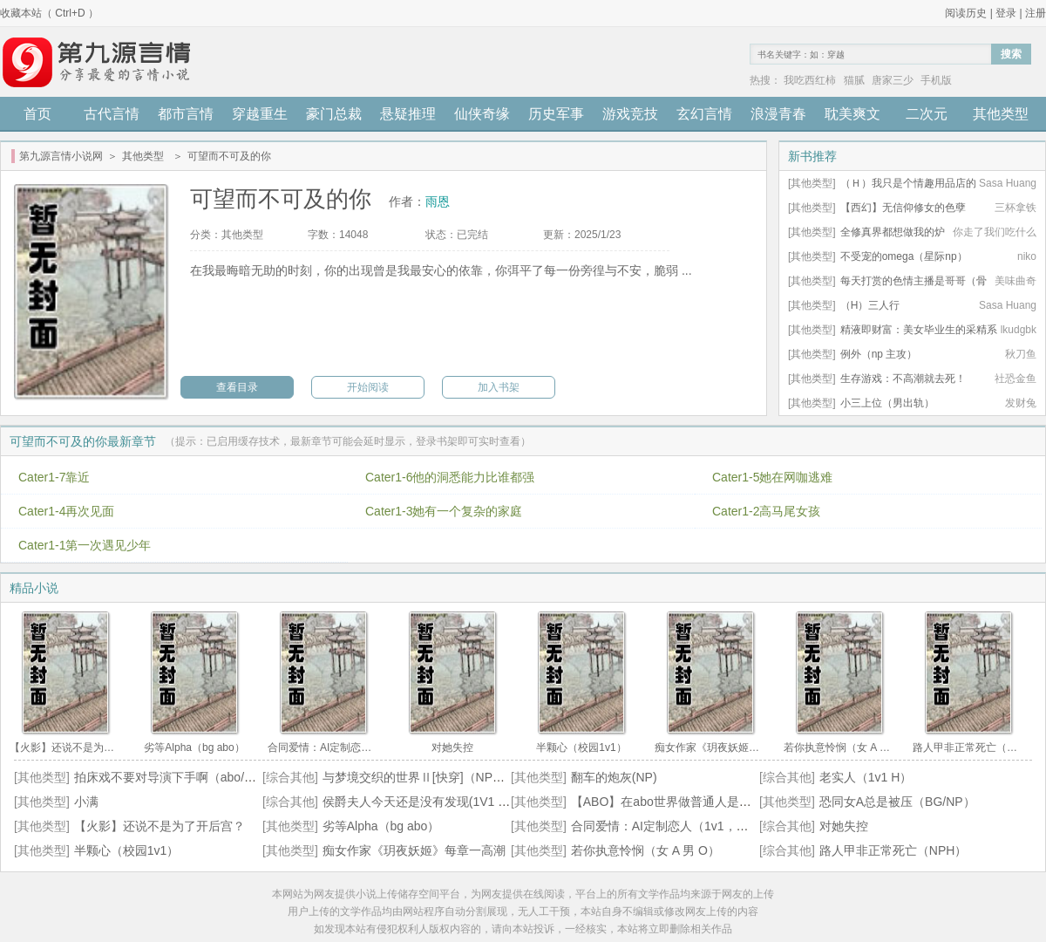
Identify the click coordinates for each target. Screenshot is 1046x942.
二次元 (927, 113)
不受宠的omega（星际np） (904, 256)
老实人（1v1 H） (866, 777)
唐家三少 (893, 80)
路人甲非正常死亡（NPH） (893, 850)
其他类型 (1001, 113)
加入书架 (499, 387)
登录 (1005, 13)
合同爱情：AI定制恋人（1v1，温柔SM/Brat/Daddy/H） (719, 826)
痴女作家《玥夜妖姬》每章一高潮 (414, 850)
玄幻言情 (704, 113)
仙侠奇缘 (482, 113)
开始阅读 (368, 387)
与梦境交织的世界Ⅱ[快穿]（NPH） (418, 777)
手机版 (936, 80)
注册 (1035, 13)
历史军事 (556, 113)
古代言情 (111, 113)
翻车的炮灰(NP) (614, 777)
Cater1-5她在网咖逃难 (772, 477)
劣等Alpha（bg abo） (381, 826)
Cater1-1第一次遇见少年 (84, 545)
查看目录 (237, 387)
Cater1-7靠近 (54, 477)
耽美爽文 (852, 113)
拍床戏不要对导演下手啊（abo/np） (172, 777)
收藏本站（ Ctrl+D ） (49, 13)
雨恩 (437, 201)
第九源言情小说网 (61, 156)
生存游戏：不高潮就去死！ (903, 378)
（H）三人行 (870, 305)
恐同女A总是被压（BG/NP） (897, 802)
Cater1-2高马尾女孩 (766, 511)
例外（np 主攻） (879, 354)
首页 (37, 113)
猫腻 (854, 80)
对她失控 (843, 826)
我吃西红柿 (810, 80)
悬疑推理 (408, 113)
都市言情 (186, 113)
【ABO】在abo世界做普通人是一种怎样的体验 (698, 802)
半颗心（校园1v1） (127, 850)
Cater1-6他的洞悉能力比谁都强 (449, 477)
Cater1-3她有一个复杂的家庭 (443, 511)
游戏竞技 (630, 113)
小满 (86, 802)
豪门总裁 (334, 113)
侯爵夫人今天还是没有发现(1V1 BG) (421, 802)
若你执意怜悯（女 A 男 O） (645, 850)
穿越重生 (260, 113)
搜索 (1011, 54)
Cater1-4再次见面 (66, 511)
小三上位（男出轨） (887, 403)
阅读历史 (966, 13)
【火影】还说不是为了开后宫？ (159, 826)
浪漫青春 (778, 113)
